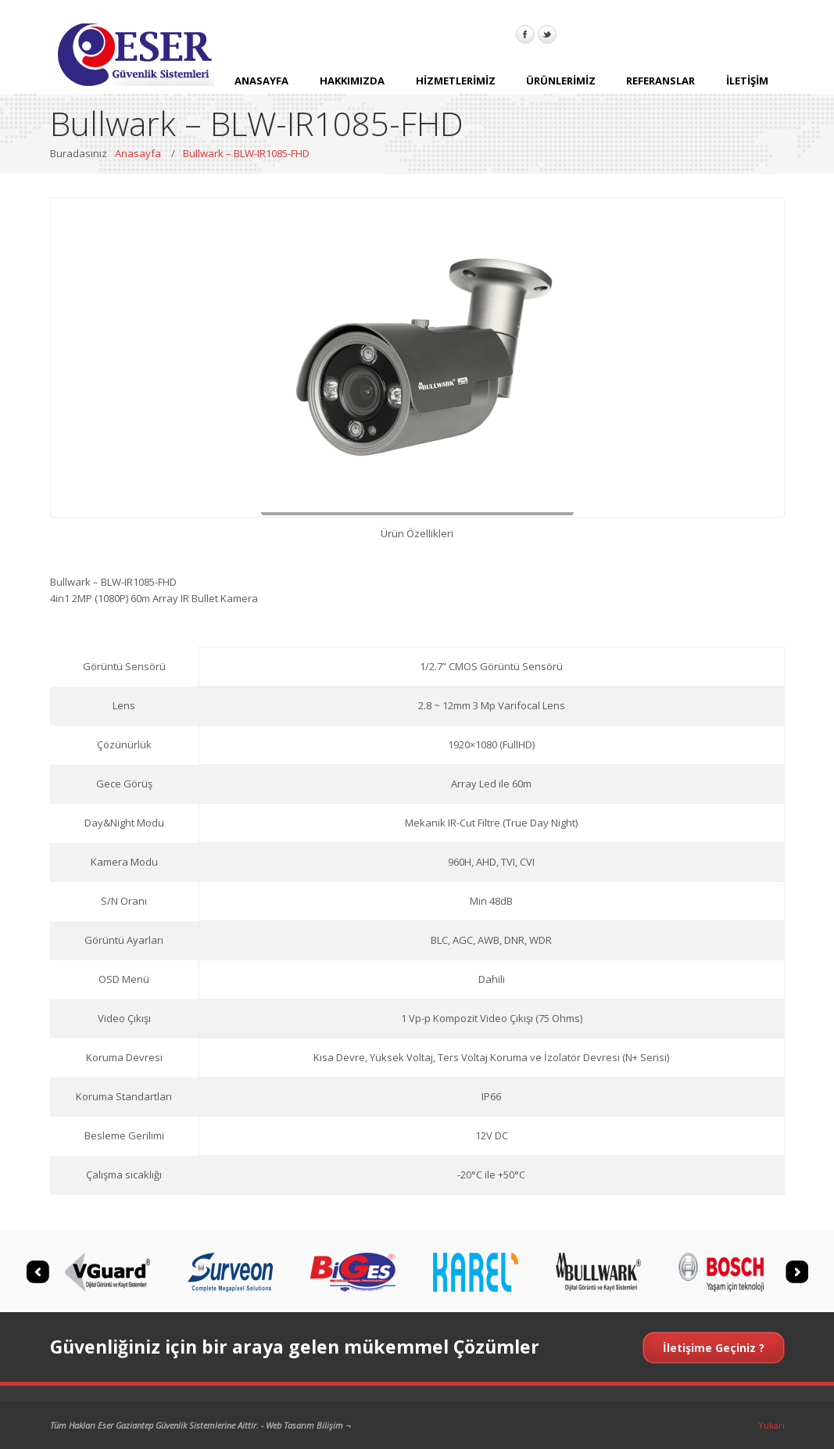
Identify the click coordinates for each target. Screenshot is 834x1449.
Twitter (547, 34)
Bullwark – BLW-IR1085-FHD (246, 153)
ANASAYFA (261, 85)
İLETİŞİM (747, 85)
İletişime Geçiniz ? (713, 1347)
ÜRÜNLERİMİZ (561, 85)
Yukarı (771, 1425)
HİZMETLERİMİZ (456, 85)
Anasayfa (138, 153)
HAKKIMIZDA (352, 85)
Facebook (525, 34)
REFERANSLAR (660, 85)
